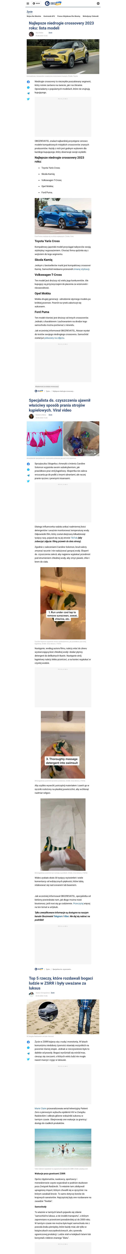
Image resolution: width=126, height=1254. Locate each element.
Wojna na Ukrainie (34, 16)
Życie (50, 33)
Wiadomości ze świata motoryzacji (47, 386)
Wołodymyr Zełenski (91, 16)
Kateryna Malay (41, 415)
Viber (66, 916)
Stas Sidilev (39, 33)
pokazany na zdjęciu (54, 338)
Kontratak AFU (49, 16)
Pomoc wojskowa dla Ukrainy (68, 16)
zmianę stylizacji (81, 269)
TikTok (74, 538)
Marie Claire (41, 1108)
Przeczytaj (78, 903)
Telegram (58, 916)
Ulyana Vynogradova (43, 993)
